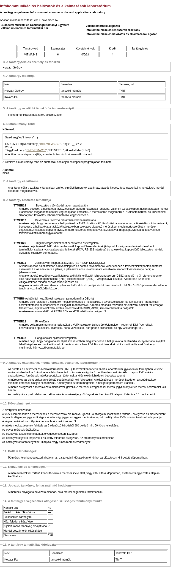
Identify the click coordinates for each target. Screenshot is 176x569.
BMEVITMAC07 (50, 144)
